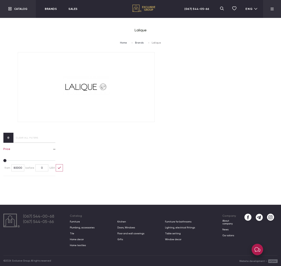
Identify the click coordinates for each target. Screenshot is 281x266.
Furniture (75, 221)
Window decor (173, 239)
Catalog (21, 9)
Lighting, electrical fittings (180, 227)
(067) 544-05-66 (195, 9)
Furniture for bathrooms (178, 221)
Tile (72, 233)
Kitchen (121, 221)
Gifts (120, 239)
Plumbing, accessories (82, 227)
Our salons (228, 235)
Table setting (172, 233)
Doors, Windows (126, 227)
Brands (51, 9)
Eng (252, 9)
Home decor (77, 239)
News (225, 229)
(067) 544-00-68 (39, 216)
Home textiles (78, 245)
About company (227, 222)
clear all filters (20, 138)
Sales (73, 9)
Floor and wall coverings (130, 233)
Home (122, 42)
